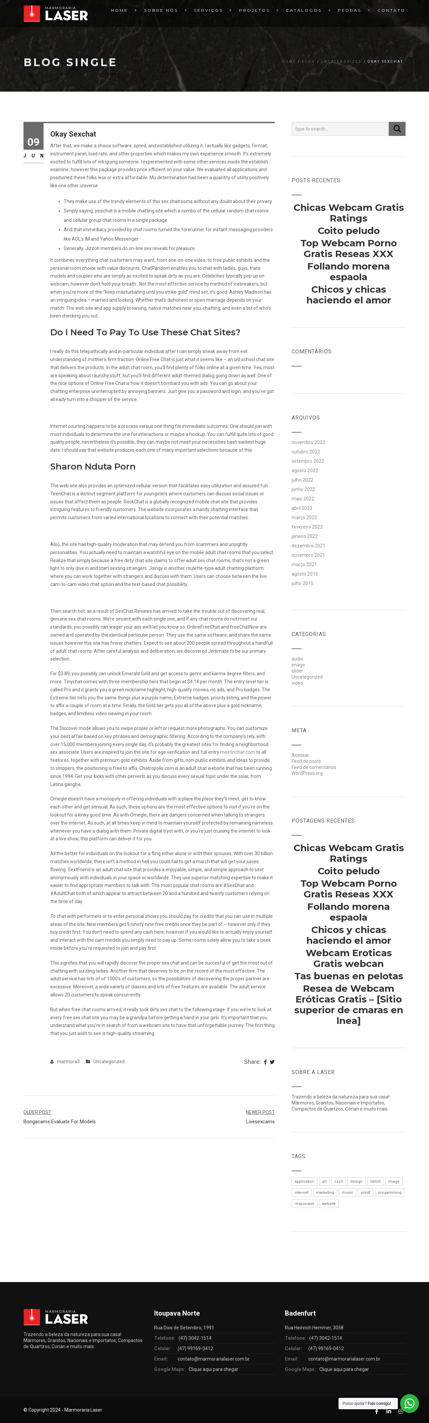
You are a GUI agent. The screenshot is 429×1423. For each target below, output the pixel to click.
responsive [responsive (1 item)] (304, 1203)
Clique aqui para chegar (213, 1369)
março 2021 (304, 564)
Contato (391, 10)
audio (297, 658)
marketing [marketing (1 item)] (325, 1192)
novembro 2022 (308, 442)
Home (119, 10)
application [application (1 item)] (304, 1181)
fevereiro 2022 (307, 527)
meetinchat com (237, 752)
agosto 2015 (305, 574)
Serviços (208, 10)
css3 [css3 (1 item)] (338, 1181)
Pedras (349, 10)
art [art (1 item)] (324, 1181)
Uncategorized (341, 61)
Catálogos (304, 10)
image (298, 665)
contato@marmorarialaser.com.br (214, 1359)
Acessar (300, 755)
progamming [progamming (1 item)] (390, 1192)
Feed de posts (306, 761)
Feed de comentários (314, 767)
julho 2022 (302, 480)
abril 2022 (302, 508)
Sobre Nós (161, 10)
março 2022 (304, 517)
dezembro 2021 (308, 545)
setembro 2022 (308, 461)
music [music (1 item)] (347, 1192)
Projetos (254, 10)
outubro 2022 (306, 451)
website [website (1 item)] (329, 1203)
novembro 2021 (308, 555)
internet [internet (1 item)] (301, 1192)
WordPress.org (307, 773)
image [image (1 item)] (394, 1181)
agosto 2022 (305, 470)
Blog (308, 61)
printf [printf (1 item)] (365, 1192)
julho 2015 (302, 583)
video (297, 683)
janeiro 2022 (305, 536)
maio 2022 (303, 498)
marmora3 (68, 1061)
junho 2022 (303, 489)
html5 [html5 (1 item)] (375, 1181)
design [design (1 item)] (356, 1181)
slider (297, 671)
